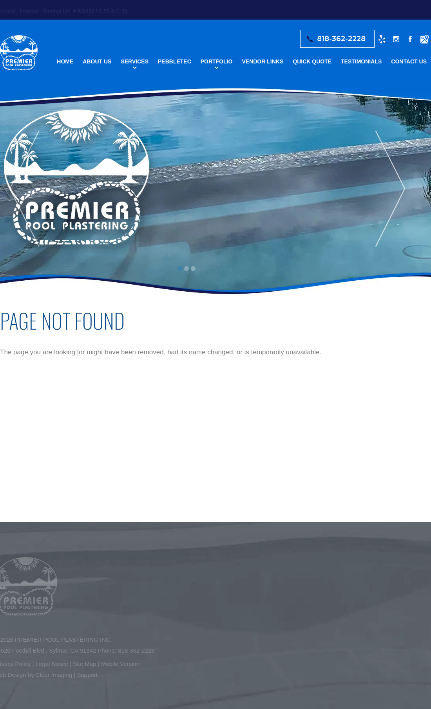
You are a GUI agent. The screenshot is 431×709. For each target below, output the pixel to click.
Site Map (82, 663)
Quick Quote (312, 61)
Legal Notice (50, 663)
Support (85, 674)
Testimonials (361, 61)
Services (134, 61)
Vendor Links (262, 61)
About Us (97, 61)
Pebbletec (174, 61)
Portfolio (217, 61)
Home (65, 61)
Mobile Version (118, 663)
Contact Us (409, 61)
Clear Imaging (52, 674)
